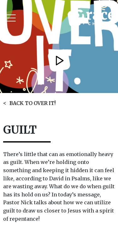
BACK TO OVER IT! (32, 103)
